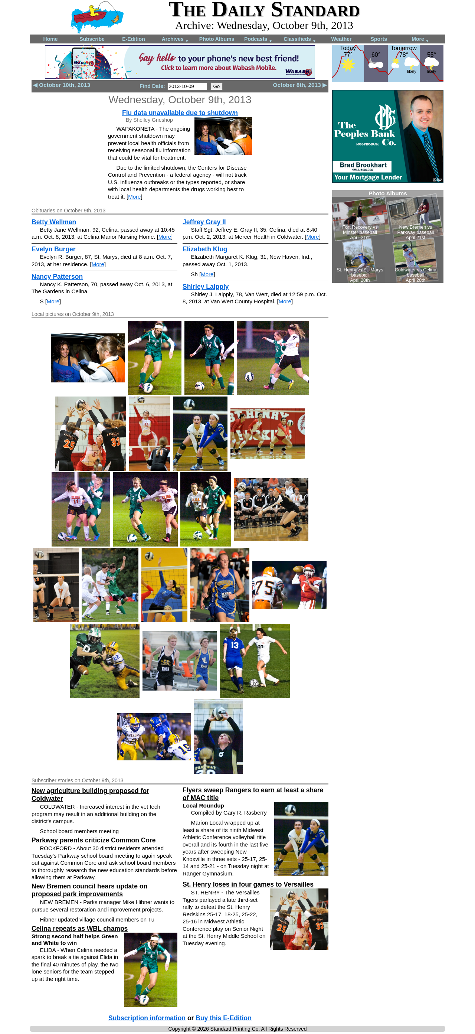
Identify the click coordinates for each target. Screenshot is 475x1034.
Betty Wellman (54, 222)
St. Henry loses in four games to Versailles (248, 884)
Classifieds (300, 39)
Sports (379, 39)
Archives (175, 39)
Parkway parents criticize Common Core (94, 840)
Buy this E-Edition (224, 1018)
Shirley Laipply (206, 286)
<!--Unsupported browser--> (387, 236)
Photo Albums (216, 39)
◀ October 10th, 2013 (61, 85)
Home (50, 39)
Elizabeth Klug (205, 249)
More (420, 39)
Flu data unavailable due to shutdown (180, 113)
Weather (341, 39)
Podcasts (258, 39)
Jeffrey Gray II (204, 222)
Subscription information (147, 1018)
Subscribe (92, 39)
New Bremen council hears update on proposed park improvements (89, 890)
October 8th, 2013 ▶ (300, 85)
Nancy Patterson (57, 276)
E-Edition (133, 39)
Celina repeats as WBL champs (80, 928)
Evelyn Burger (54, 249)
